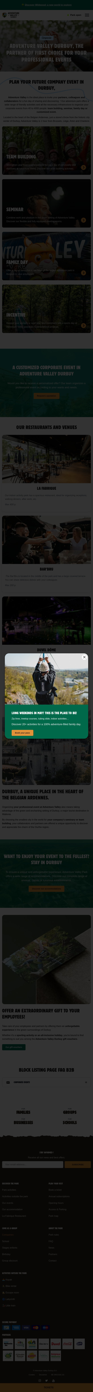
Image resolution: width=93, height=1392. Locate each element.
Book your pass (22, 733)
